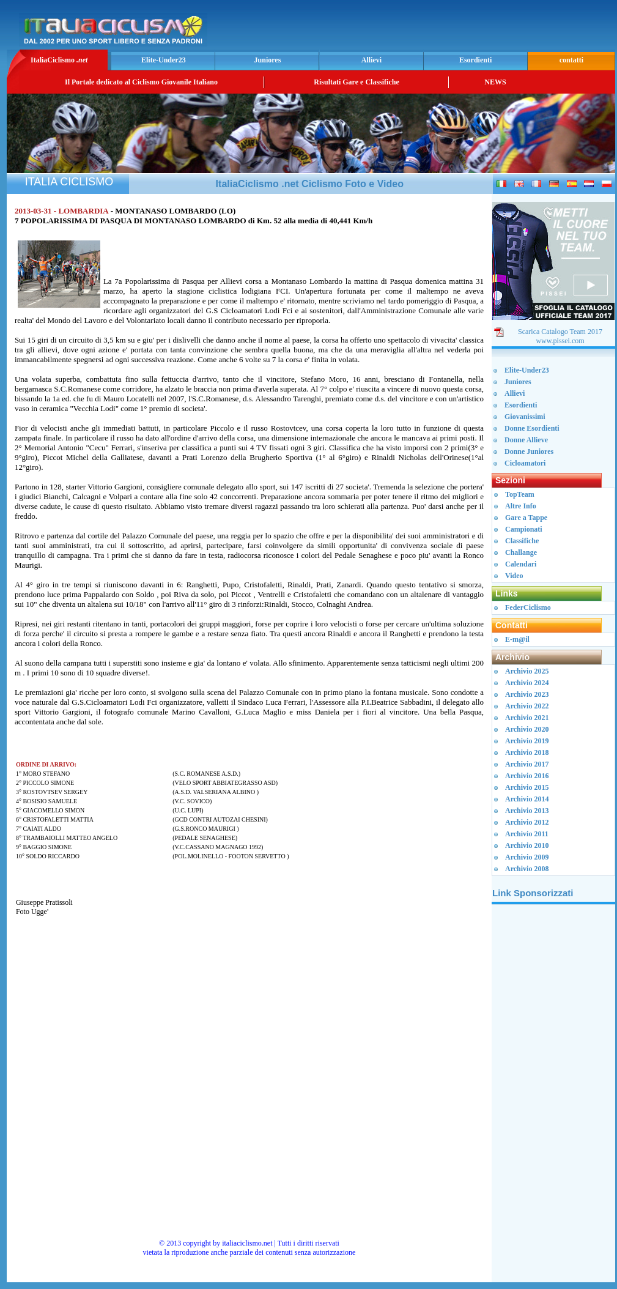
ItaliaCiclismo (59, 60)
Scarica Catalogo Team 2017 (560, 331)
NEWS (495, 82)
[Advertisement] (469, 28)
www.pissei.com (560, 340)
